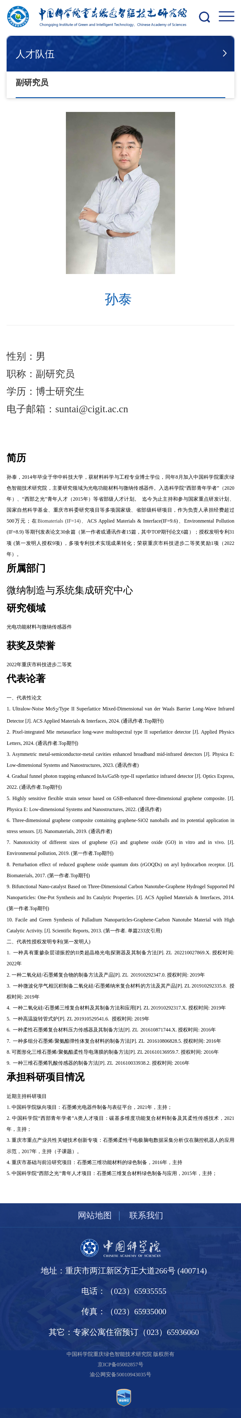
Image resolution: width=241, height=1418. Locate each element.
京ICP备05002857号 (120, 1365)
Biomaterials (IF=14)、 (62, 521)
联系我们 (146, 1215)
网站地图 (95, 1215)
